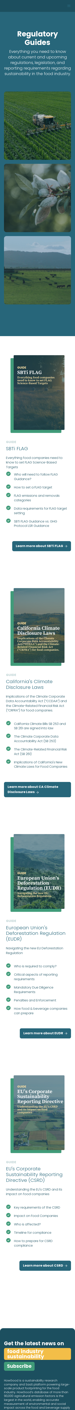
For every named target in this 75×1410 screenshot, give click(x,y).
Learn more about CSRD (45, 1265)
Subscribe (19, 1366)
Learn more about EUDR (45, 1033)
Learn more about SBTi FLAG (41, 546)
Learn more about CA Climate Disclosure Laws (33, 790)
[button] (69, 6)
